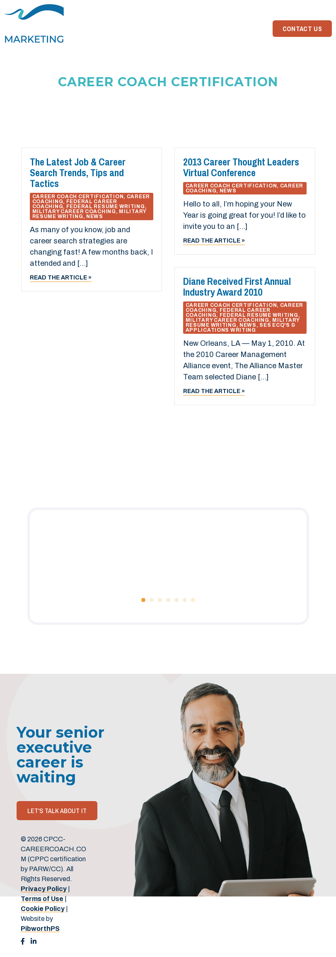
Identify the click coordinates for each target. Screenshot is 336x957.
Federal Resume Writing (105, 206)
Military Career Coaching (74, 211)
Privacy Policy (44, 888)
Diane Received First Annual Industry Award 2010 (237, 286)
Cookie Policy (43, 908)
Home (153, 28)
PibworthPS (40, 928)
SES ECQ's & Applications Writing (241, 327)
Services (187, 28)
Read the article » (61, 277)
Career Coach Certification (78, 196)
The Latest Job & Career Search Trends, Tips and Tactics (78, 172)
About (222, 28)
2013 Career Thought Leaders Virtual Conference (241, 167)
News (250, 28)
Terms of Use (42, 898)
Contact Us (302, 28)
